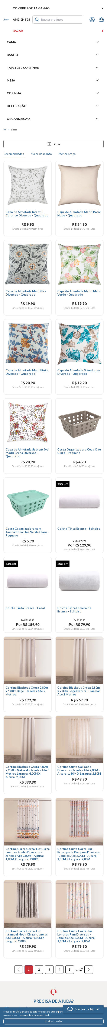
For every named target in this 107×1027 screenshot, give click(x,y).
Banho (53, 55)
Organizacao (53, 119)
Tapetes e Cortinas (53, 67)
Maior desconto (41, 154)
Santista (6, 20)
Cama (53, 42)
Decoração (53, 106)
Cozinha (53, 93)
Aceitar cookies (53, 1021)
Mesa (53, 80)
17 (81, 969)
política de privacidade (37, 1015)
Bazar (58, 31)
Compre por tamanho (58, 8)
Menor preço (67, 154)
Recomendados (13, 154)
